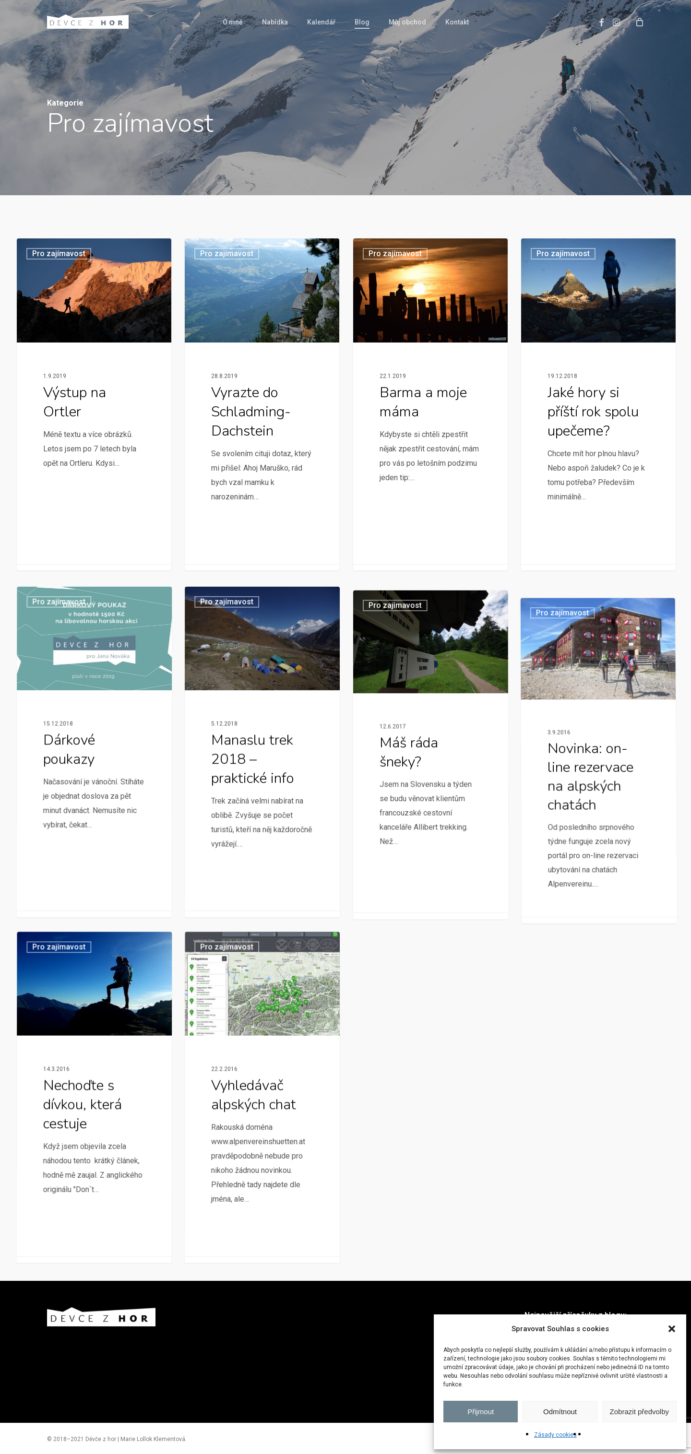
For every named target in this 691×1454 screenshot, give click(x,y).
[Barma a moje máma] (430, 404)
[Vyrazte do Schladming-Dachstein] (262, 404)
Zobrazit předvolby (639, 1411)
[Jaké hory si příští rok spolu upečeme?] (598, 412)
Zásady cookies (555, 1434)
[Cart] (639, 21)
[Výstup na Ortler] (94, 404)
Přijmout (480, 1411)
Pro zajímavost (58, 253)
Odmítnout (560, 1411)
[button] (672, 1329)
